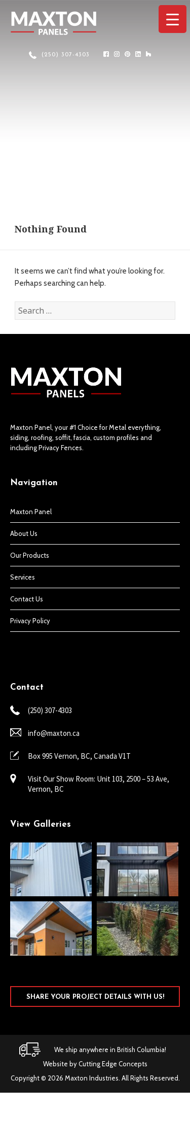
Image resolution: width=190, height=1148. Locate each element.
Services (22, 577)
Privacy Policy (30, 621)
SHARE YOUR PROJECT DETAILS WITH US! (95, 997)
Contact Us (26, 599)
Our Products (29, 555)
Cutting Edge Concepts (113, 1064)
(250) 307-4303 (66, 55)
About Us (23, 533)
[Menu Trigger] (172, 19)
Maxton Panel (31, 512)
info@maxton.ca (54, 733)
